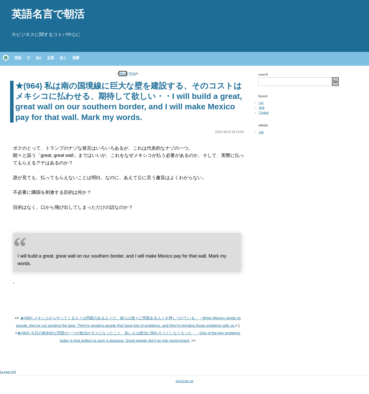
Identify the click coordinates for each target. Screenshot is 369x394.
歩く (63, 58)
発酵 (75, 58)
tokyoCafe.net (184, 381)
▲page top (8, 372)
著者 (262, 107)
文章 (50, 58)
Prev (132, 74)
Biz (38, 58)
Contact (264, 112)
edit (261, 132)
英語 (17, 58)
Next (122, 74)
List (261, 102)
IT (28, 58)
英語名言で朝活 (48, 14)
